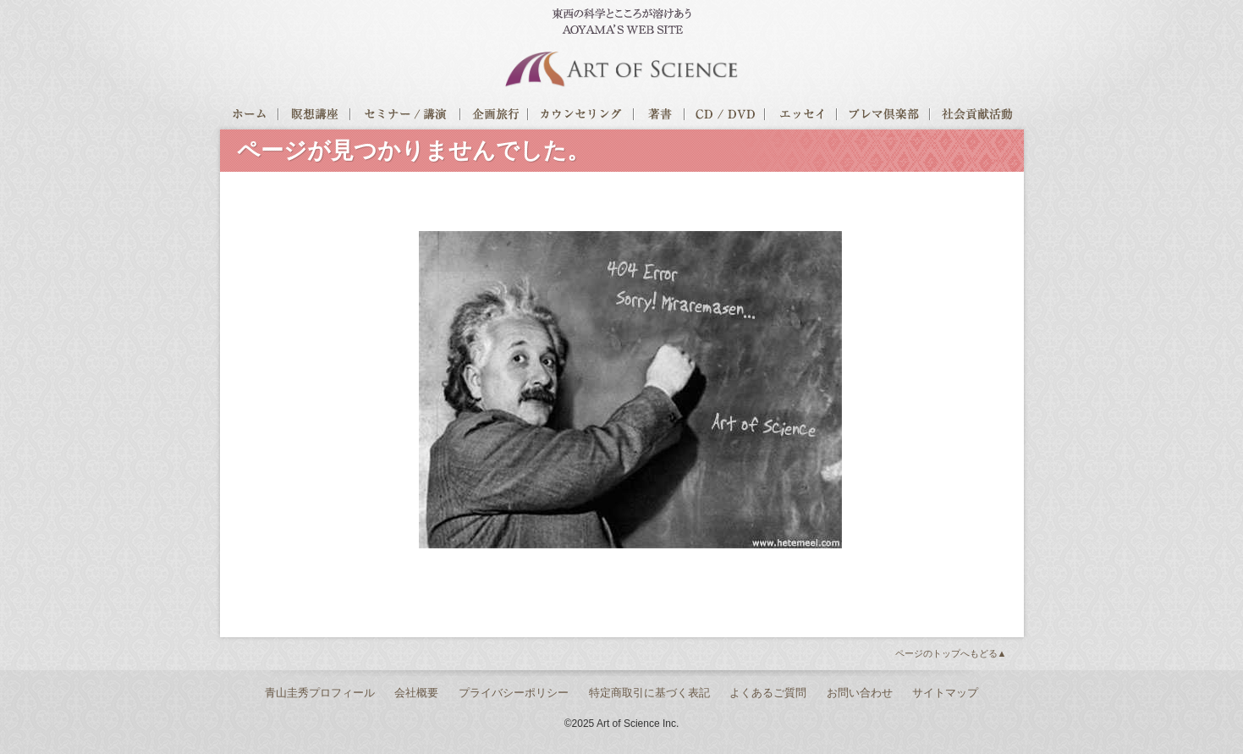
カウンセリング (582, 116)
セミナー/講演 (406, 116)
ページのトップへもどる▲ (951, 653)
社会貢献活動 (977, 116)
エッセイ (802, 116)
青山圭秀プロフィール (320, 692)
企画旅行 (495, 116)
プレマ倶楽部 (884, 116)
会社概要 (416, 692)
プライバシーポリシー (514, 692)
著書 (660, 116)
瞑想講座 (315, 116)
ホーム (249, 116)
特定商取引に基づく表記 (649, 692)
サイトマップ (945, 692)
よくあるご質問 (767, 692)
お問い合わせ (860, 692)
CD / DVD (725, 116)
